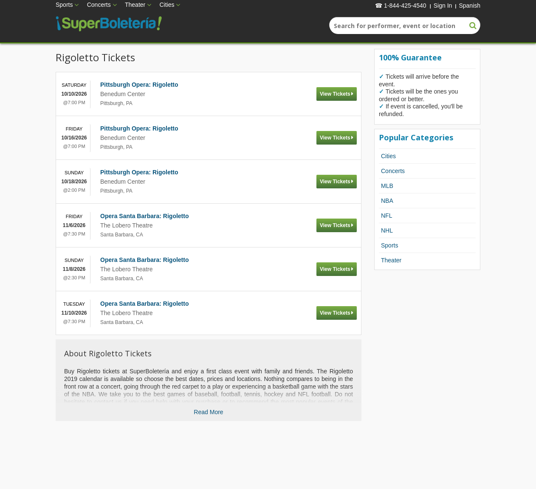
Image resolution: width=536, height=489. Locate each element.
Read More (208, 412)
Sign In (443, 5)
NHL (387, 230)
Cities (166, 4)
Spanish (469, 5)
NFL (386, 215)
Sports (64, 4)
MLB (387, 185)
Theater (135, 4)
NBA (387, 200)
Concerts (99, 4)
